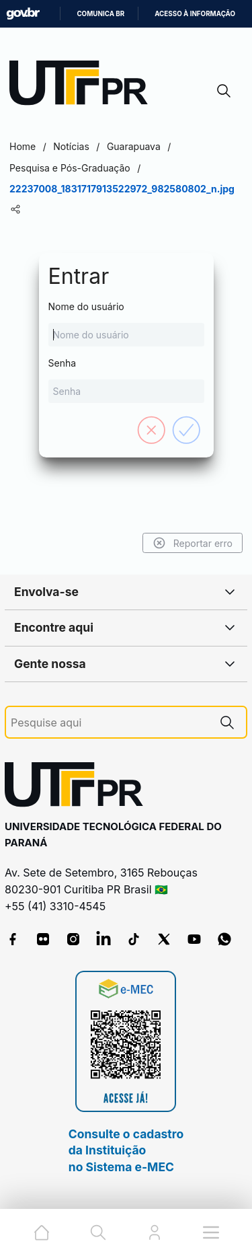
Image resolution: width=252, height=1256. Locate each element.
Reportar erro (193, 543)
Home (22, 146)
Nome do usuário (126, 323)
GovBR (23, 13)
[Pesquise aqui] (109, 723)
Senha (126, 380)
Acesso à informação (195, 13)
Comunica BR (100, 13)
